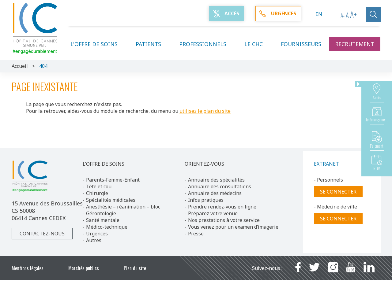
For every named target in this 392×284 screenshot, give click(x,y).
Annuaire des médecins (215, 193)
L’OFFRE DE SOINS (103, 163)
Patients (152, 44)
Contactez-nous (42, 233)
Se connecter (338, 191)
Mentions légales (27, 268)
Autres (93, 240)
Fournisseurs (301, 44)
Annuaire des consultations (219, 186)
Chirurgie (97, 193)
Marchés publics (83, 268)
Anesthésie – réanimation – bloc (123, 206)
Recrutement (354, 44)
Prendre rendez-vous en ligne (222, 206)
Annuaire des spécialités (216, 179)
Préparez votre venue (213, 213)
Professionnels (206, 44)
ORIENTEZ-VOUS (204, 163)
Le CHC (257, 44)
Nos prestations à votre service (224, 220)
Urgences (97, 233)
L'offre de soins (97, 44)
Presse (196, 233)
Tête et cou (98, 186)
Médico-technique (106, 226)
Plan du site (135, 268)
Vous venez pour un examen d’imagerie (233, 226)
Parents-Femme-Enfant (113, 179)
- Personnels (328, 179)
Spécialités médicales (110, 200)
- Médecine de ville (335, 206)
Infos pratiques (206, 200)
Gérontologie (101, 213)
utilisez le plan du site (205, 111)
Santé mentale (102, 220)
